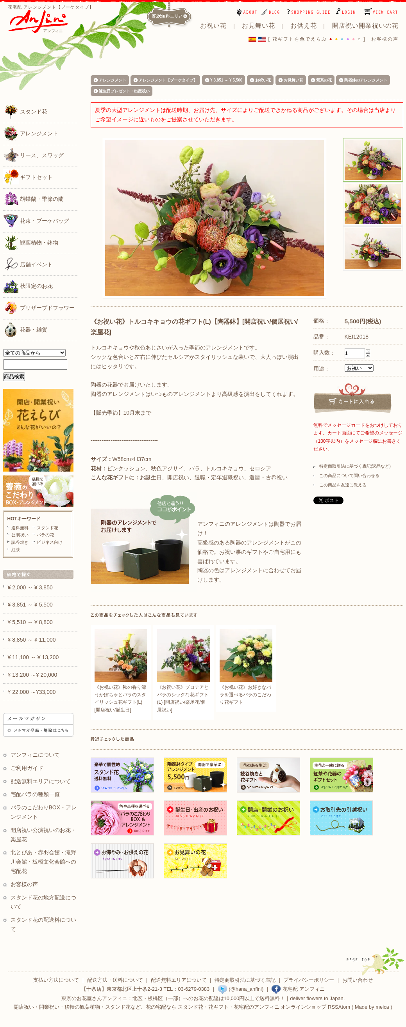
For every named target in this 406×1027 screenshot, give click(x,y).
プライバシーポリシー (308, 980)
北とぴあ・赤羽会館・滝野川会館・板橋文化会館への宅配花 (44, 861)
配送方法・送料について (115, 980)
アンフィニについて (35, 755)
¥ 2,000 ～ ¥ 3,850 (30, 587)
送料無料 (20, 527)
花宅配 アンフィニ (297, 989)
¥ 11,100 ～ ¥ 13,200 (33, 657)
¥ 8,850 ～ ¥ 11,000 (32, 640)
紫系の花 (324, 80)
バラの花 (45, 534)
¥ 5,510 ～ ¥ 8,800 (30, 622)
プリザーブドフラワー (39, 307)
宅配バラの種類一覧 (35, 794)
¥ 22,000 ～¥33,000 (32, 692)
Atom (344, 1007)
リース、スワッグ (33, 155)
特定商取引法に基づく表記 (245, 980)
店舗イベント (28, 264)
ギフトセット (28, 176)
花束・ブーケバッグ (36, 220)
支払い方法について (56, 980)
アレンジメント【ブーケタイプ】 (168, 80)
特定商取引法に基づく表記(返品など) (355, 466)
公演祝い (20, 534)
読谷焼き (20, 542)
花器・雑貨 (25, 329)
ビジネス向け (50, 542)
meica (382, 1007)
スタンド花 (25, 111)
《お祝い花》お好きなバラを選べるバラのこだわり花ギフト (245, 695)
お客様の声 (385, 39)
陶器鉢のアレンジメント (365, 80)
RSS (333, 1007)
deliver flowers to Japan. (317, 998)
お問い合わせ (357, 980)
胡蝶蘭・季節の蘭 (33, 198)
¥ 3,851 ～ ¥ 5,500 (226, 80)
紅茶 (15, 549)
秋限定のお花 (28, 285)
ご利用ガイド (27, 768)
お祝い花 (263, 80)
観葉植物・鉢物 (31, 242)
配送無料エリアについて (41, 781)
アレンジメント (31, 133)
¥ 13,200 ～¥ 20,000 (32, 675)
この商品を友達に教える (343, 484)
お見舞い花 (293, 80)
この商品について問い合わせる (349, 475)
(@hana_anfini (240, 989)
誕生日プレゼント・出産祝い (124, 91)
